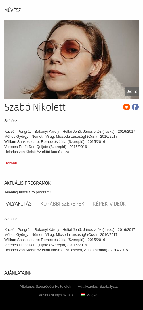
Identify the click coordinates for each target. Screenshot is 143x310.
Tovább (11, 163)
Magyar (89, 295)
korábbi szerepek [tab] (62, 204)
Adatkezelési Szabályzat (98, 286)
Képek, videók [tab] (109, 204)
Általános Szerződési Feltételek (45, 286)
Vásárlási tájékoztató (56, 295)
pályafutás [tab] (18, 204)
